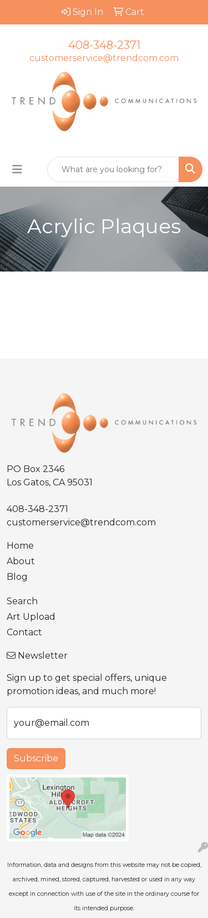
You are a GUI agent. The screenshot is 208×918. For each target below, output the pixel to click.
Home (20, 545)
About (21, 561)
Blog (17, 576)
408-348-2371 (104, 45)
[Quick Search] (113, 169)
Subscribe (36, 758)
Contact (24, 632)
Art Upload (31, 616)
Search (22, 601)
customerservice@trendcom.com (104, 58)
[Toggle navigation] (17, 169)
